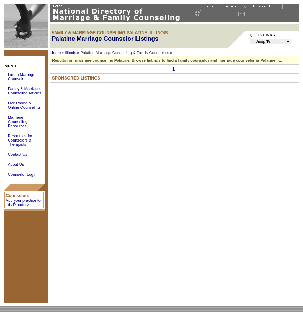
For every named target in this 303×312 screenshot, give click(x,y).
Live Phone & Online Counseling (24, 105)
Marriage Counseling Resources (17, 121)
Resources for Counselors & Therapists (20, 140)
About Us (16, 164)
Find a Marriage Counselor (21, 76)
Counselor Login (22, 174)
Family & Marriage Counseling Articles (24, 91)
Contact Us (17, 154)
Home (55, 53)
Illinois (70, 53)
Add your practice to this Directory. (23, 202)
